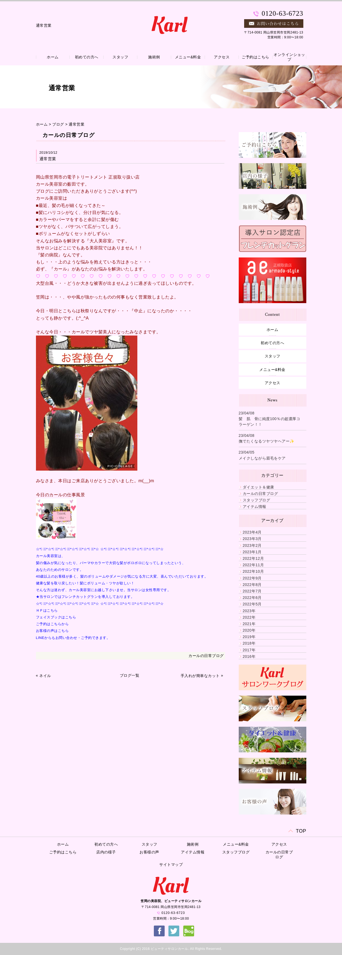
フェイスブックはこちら (56, 617)
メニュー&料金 (188, 57)
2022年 (249, 617)
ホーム (53, 57)
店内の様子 (106, 852)
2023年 (249, 611)
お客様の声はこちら (52, 631)
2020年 (249, 630)
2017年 (249, 650)
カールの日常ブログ (206, 656)
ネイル (45, 675)
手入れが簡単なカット (200, 675)
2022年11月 (253, 565)
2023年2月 (252, 545)
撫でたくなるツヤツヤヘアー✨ (266, 441)
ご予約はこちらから (52, 624)
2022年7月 (252, 591)
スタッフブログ (256, 500)
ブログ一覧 (130, 675)
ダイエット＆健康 (258, 487)
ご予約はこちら (255, 57)
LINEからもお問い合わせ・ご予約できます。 (73, 638)
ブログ (58, 124)
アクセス (222, 57)
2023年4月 (252, 532)
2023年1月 (252, 552)
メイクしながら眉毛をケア (262, 458)
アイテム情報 (254, 506)
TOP (301, 831)
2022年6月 (252, 597)
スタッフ (120, 57)
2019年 (249, 637)
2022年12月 (253, 558)
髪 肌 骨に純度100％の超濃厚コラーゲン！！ (269, 422)
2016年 (249, 656)
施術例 (154, 57)
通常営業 (76, 124)
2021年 (249, 624)
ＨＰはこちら (47, 610)
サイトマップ (171, 864)
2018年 (249, 643)
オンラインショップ (289, 57)
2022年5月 (252, 604)
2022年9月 (252, 578)
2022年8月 (252, 584)
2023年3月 (252, 539)
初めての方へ (86, 57)
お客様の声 (149, 852)
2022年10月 (253, 571)
